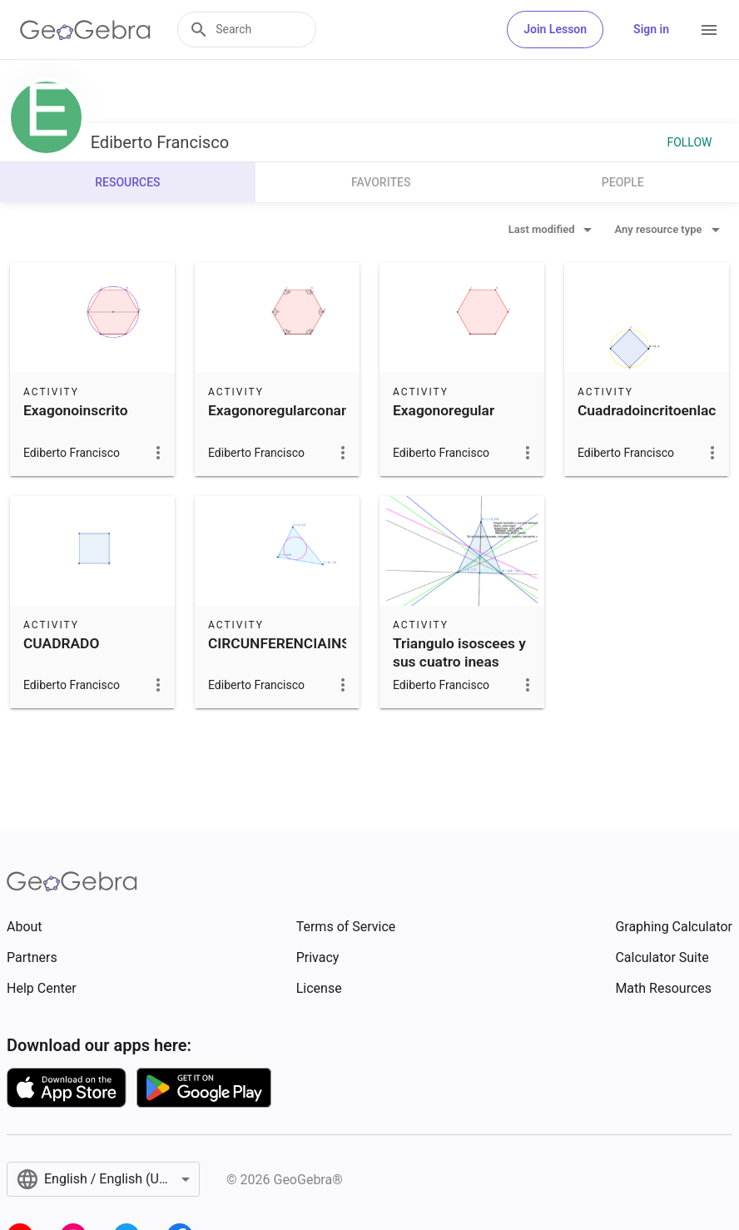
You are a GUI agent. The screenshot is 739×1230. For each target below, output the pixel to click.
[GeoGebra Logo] (85, 30)
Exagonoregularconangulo (293, 410)
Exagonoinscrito (75, 410)
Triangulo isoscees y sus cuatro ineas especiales (459, 662)
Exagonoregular (443, 410)
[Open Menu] (709, 30)
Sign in (651, 29)
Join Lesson (555, 29)
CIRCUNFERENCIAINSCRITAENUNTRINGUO (349, 643)
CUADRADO (61, 643)
